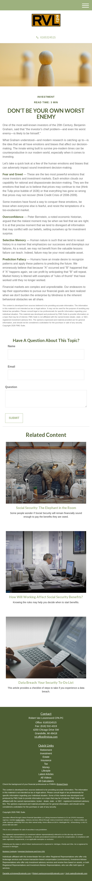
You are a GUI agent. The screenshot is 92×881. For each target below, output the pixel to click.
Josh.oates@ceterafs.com (76, 873)
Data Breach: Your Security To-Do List (46, 682)
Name (11, 346)
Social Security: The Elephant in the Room (46, 508)
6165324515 (46, 37)
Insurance (46, 760)
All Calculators (46, 781)
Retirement (46, 750)
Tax (46, 763)
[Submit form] (14, 418)
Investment (46, 753)
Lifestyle (46, 770)
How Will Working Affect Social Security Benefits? (46, 597)
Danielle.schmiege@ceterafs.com (17, 873)
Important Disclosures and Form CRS (31, 851)
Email (11, 366)
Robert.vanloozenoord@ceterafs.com (48, 873)
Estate (46, 756)
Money (46, 767)
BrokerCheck (62, 784)
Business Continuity (10, 851)
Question (11, 387)
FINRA (18, 820)
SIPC (23, 820)
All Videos (46, 777)
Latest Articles (45, 774)
